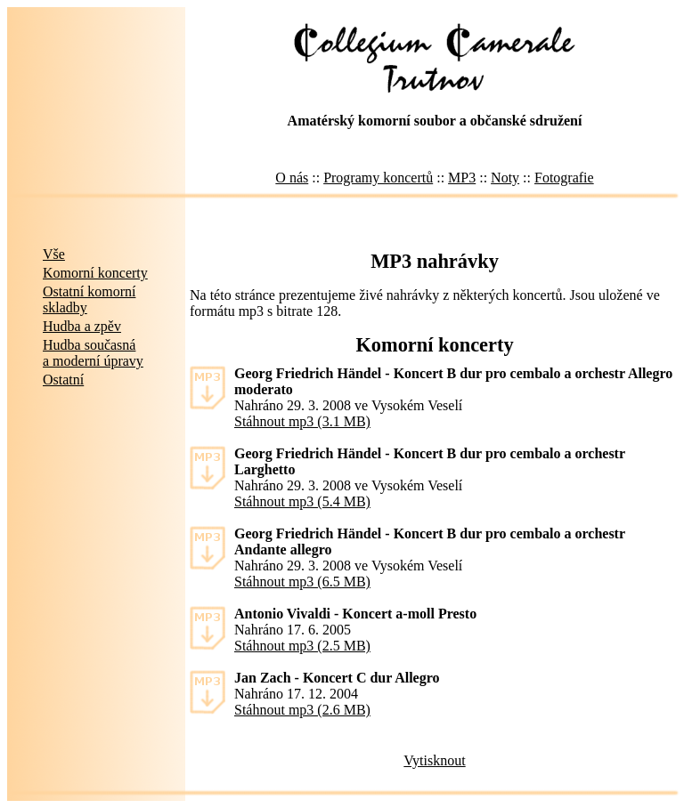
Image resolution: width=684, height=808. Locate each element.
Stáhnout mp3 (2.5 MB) (302, 645)
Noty (505, 177)
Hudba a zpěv (82, 326)
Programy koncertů (378, 177)
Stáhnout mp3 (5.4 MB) (302, 501)
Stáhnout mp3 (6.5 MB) (302, 581)
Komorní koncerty (95, 272)
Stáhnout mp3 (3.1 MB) (302, 421)
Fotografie (564, 177)
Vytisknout (434, 760)
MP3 (462, 177)
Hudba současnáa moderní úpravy (93, 352)
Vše (54, 254)
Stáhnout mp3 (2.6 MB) (302, 709)
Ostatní (63, 379)
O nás (291, 177)
